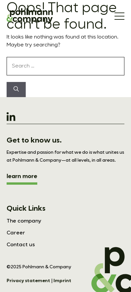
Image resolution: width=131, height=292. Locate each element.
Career (16, 233)
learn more (22, 176)
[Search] (16, 89)
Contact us (21, 245)
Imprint (62, 281)
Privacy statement (28, 281)
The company (24, 221)
